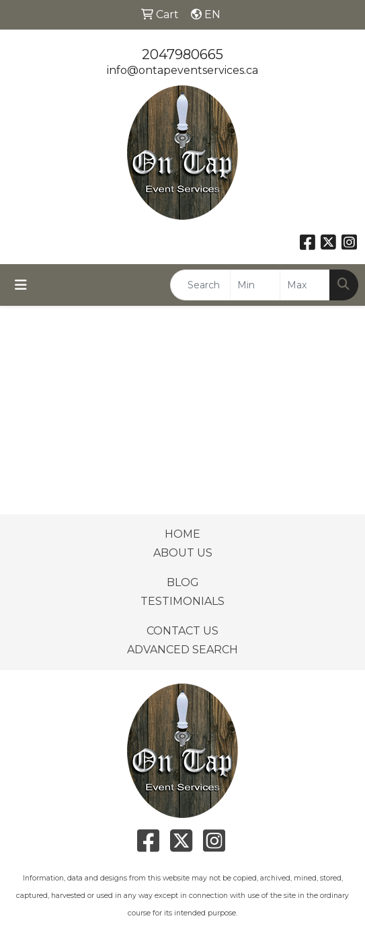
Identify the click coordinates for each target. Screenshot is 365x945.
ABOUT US (182, 552)
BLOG (183, 582)
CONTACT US (182, 630)
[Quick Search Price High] (305, 285)
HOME (182, 534)
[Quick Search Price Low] (255, 285)
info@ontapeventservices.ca (182, 70)
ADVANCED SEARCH (182, 649)
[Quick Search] (200, 285)
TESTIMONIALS (182, 601)
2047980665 (182, 54)
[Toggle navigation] (21, 285)
